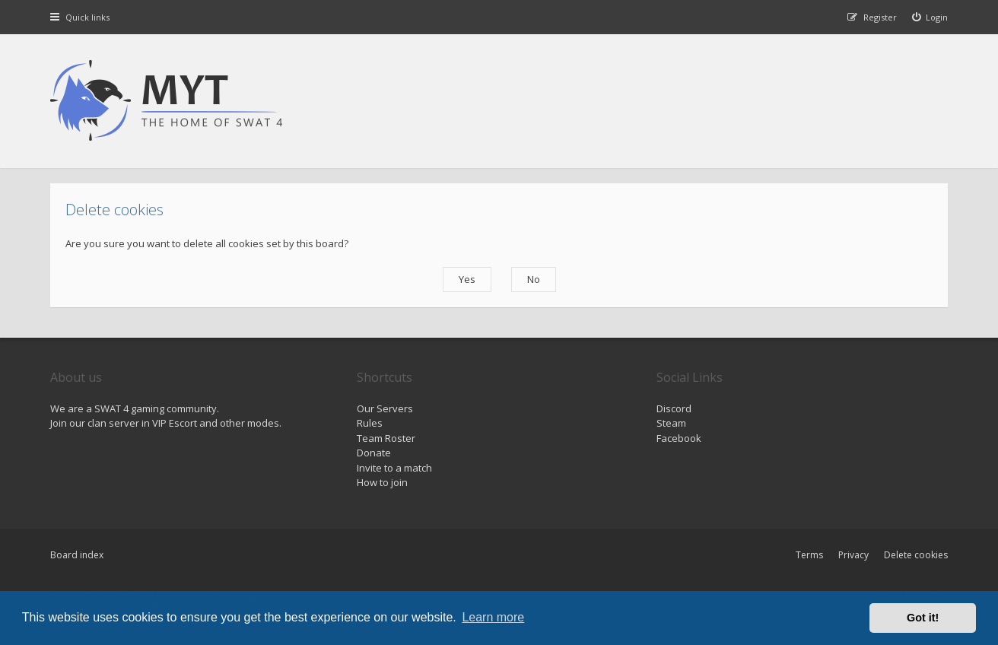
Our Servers (385, 408)
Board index (76, 554)
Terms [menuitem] (809, 554)
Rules (370, 423)
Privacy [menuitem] (853, 554)
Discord (673, 408)
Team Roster (386, 438)
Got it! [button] (923, 618)
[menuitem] (930, 17)
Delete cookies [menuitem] (916, 554)
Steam (671, 423)
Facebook (678, 438)
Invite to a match (394, 468)
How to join (382, 482)
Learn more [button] (493, 617)
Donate (374, 452)
